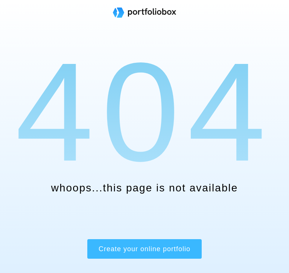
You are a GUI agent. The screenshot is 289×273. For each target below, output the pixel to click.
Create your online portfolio (144, 249)
